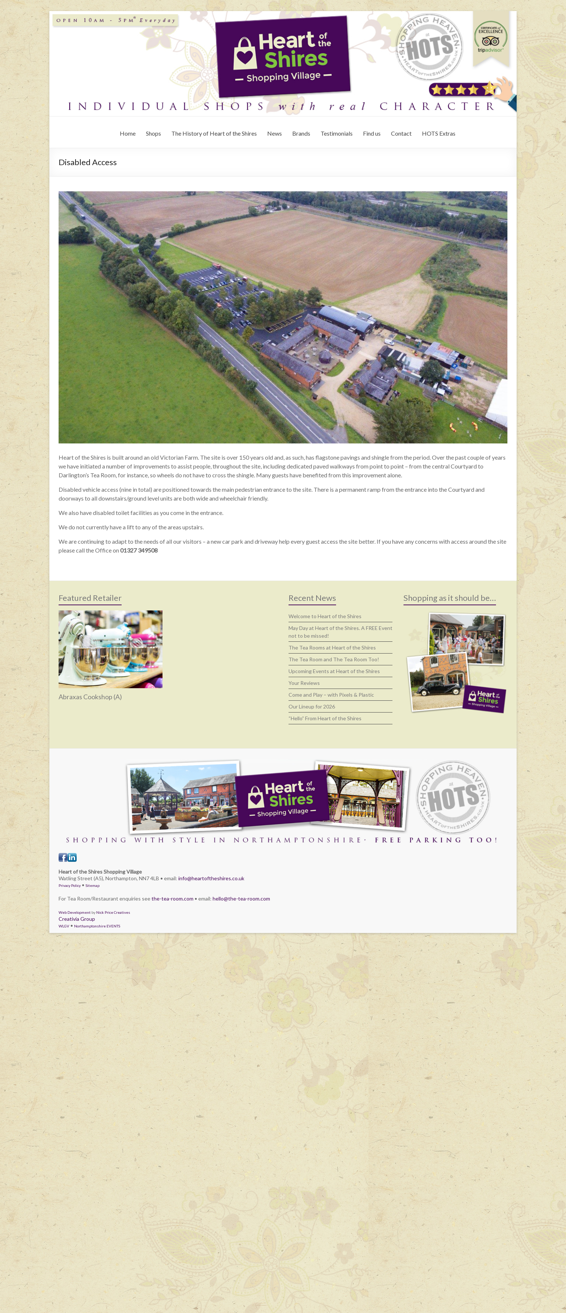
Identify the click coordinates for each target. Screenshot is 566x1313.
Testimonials (337, 133)
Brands (301, 133)
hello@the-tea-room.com (241, 898)
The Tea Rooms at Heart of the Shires (332, 647)
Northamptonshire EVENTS (97, 926)
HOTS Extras (438, 133)
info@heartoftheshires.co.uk (211, 878)
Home (128, 133)
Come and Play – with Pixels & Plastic (331, 695)
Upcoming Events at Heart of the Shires (334, 671)
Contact (401, 133)
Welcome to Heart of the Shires (325, 616)
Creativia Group (77, 919)
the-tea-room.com (172, 898)
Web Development (75, 912)
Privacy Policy (70, 885)
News (274, 133)
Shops (153, 133)
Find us (372, 133)
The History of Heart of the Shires (214, 133)
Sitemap (92, 885)
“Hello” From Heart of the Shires (325, 718)
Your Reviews (304, 683)
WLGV (64, 926)
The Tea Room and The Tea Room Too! (334, 659)
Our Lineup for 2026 (312, 706)
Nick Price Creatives (113, 912)
